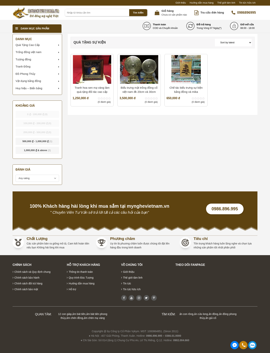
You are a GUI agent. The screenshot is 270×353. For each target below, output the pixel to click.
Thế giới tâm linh (226, 2)
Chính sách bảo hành (26, 277)
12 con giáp (65, 314)
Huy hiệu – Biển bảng (29, 88)
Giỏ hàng (167, 10)
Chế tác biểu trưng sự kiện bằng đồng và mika (186, 90)
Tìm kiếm (138, 12)
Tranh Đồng (23, 66)
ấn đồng (213, 314)
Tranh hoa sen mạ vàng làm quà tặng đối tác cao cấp (92, 90)
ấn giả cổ (211, 317)
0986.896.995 (225, 208)
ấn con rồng (186, 314)
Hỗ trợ (72, 289)
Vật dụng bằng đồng (28, 80)
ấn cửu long (201, 314)
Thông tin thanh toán (81, 271)
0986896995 (244, 12)
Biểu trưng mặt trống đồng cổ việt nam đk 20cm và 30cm (139, 90)
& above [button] (37, 150)
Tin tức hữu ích (247, 2)
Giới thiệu (181, 2)
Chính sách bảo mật (26, 289)
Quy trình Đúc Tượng (81, 277)
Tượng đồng (23, 59)
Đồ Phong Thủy (25, 73)
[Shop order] (233, 42)
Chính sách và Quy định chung (32, 271)
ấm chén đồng (74, 317)
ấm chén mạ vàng (94, 317)
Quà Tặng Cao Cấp (28, 44)
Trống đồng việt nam (28, 52)
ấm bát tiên (78, 314)
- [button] (37, 114)
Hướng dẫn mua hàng (201, 2)
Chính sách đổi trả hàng (28, 283)
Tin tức (127, 283)
